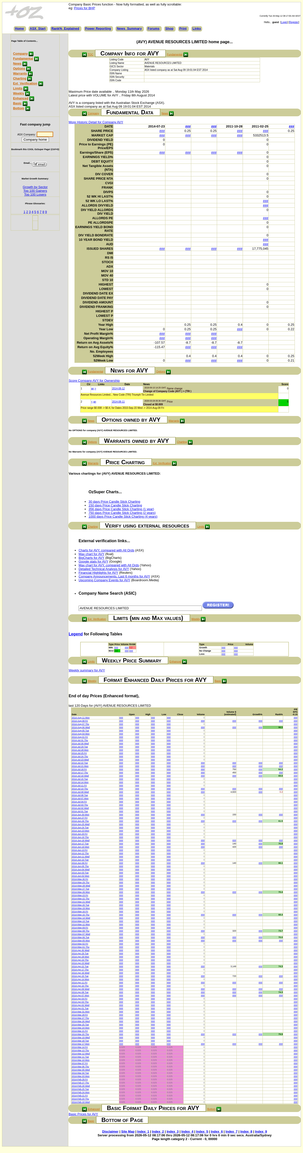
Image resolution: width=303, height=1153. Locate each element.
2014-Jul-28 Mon (80, 750)
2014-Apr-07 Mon (80, 995)
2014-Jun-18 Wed (80, 840)
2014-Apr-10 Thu (80, 986)
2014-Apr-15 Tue (80, 976)
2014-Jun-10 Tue (80, 860)
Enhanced (20, 98)
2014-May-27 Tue (80, 889)
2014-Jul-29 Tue (80, 746)
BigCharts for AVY (91, 558)
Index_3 (173, 1131)
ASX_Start (38, 28)
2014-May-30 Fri (80, 879)
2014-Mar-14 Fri (80, 1047)
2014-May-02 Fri (80, 944)
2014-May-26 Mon (81, 892)
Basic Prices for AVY (83, 1114)
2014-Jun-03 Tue (80, 872)
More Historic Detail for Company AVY (96, 122)
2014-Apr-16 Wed (80, 973)
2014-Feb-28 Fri (80, 1079)
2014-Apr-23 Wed (80, 963)
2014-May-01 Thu (80, 947)
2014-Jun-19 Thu (80, 837)
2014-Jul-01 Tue (80, 811)
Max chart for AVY (91, 554)
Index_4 (187, 1131)
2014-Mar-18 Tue (80, 1040)
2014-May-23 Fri (80, 895)
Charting (19, 78)
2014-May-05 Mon (81, 940)
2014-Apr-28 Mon (80, 956)
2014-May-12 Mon (81, 924)
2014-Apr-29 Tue (80, 953)
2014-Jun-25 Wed (80, 824)
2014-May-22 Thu (80, 898)
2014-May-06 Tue (80, 937)
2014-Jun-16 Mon (80, 847)
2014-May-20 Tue (80, 905)
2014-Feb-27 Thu (80, 1082)
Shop (169, 28)
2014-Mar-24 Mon (81, 1028)
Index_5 (202, 1131)
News (17, 63)
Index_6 (217, 1131)
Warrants (20, 73)
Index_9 (261, 1131)
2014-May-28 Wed (81, 885)
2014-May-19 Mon (81, 908)
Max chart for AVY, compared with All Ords (108, 565)
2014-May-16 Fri (80, 911)
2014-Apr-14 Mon (80, 979)
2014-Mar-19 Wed (81, 1037)
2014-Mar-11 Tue (80, 1057)
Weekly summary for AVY (87, 670)
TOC (90, 54)
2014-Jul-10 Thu (80, 788)
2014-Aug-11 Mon (81, 717)
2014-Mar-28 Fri (80, 1015)
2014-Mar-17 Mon (81, 1044)
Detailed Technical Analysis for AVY (103, 569)
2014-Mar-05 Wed (81, 1070)
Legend (76, 634)
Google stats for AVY (93, 561)
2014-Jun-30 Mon (80, 814)
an (92, 388)
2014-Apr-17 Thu (80, 969)
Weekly (18, 93)
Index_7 (231, 1131)
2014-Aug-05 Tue (80, 730)
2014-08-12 (118, 388)
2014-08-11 (118, 401)
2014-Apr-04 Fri (79, 998)
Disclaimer (110, 1131)
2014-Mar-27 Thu (80, 1018)
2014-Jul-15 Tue (80, 779)
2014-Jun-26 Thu (80, 821)
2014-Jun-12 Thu (80, 853)
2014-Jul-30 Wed (80, 743)
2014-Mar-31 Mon (81, 1011)
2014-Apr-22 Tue (80, 966)
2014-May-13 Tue (80, 921)
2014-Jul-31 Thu (80, 740)
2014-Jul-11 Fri (79, 785)
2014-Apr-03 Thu (80, 1002)
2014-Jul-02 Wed (80, 808)
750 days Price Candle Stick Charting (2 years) (121, 513)
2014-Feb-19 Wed (81, 1102)
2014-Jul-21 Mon (80, 766)
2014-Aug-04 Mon (81, 734)
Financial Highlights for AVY (98, 573)
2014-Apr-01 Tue (80, 1008)
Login (284, 22)
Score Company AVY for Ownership (94, 380)
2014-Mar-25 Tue (80, 1024)
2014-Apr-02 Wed (80, 1005)
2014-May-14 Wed (81, 918)
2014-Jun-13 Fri (80, 850)
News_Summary (129, 28)
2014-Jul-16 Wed (80, 776)
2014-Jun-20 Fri (80, 834)
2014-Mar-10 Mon (81, 1060)
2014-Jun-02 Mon (80, 876)
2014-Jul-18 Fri (79, 769)
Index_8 (246, 1131)
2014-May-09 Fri (80, 927)
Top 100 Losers (35, 194)
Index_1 (143, 1131)
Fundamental (23, 58)
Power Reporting (98, 28)
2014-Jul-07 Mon (80, 798)
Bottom (18, 108)
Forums (153, 28)
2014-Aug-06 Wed (81, 727)
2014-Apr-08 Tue (80, 992)
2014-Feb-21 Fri (80, 1095)
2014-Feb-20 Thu (80, 1099)
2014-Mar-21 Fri (80, 1031)
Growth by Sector (35, 187)
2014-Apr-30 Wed (80, 950)
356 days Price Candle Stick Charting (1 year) (121, 509)
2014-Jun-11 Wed (80, 856)
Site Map (127, 1131)
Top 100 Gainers (35, 191)
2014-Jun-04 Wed (80, 869)
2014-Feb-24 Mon (81, 1092)
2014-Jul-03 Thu (80, 805)
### (188, 126)
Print (183, 28)
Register (293, 22)
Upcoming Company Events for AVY (104, 580)
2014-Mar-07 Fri (80, 1063)
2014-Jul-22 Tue (80, 763)
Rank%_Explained (65, 28)
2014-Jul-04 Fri (79, 801)
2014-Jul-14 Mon (80, 782)
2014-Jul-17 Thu (80, 772)
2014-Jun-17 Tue (80, 843)
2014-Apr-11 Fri (79, 982)
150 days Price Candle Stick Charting (115, 505)
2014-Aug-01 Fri (80, 737)
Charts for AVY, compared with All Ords (106, 550)
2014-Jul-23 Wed (80, 759)
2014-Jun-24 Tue (80, 827)
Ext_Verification (25, 83)
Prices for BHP (84, 8)
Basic (17, 103)
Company (20, 53)
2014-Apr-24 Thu (80, 960)
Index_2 (158, 1131)
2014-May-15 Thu (80, 914)
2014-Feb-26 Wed (81, 1086)
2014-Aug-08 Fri (80, 721)
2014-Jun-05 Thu (80, 866)
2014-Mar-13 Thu (80, 1050)
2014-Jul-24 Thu (80, 756)
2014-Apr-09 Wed (80, 989)
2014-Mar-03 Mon (81, 1076)
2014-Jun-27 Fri (80, 818)
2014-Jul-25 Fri (79, 753)
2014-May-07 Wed (81, 934)
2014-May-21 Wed (81, 902)
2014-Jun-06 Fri (80, 863)
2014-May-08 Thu (80, 931)
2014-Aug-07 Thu (80, 724)
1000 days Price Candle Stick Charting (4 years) (122, 516)
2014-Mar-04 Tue (80, 1073)
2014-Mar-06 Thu (80, 1066)
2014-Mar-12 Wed (81, 1053)
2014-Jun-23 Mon (80, 830)
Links (196, 28)
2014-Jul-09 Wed (80, 792)
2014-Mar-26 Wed (81, 1021)
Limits (17, 88)
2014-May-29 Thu (80, 882)
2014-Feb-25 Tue (80, 1089)
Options (19, 68)
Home (19, 28)
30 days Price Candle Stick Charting (114, 501)
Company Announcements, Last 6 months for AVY (114, 576)
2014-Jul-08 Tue (80, 795)
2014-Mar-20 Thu (80, 1034)
